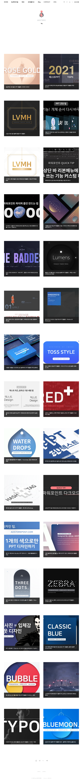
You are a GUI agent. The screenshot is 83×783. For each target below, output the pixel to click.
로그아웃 (76, 2)
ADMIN (44, 771)
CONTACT (47, 2)
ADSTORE (38, 778)
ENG (55, 2)
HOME (6, 2)
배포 (23, 2)
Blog (39, 2)
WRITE (38, 771)
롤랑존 (49, 778)
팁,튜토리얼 (14, 2)
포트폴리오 (31, 2)
